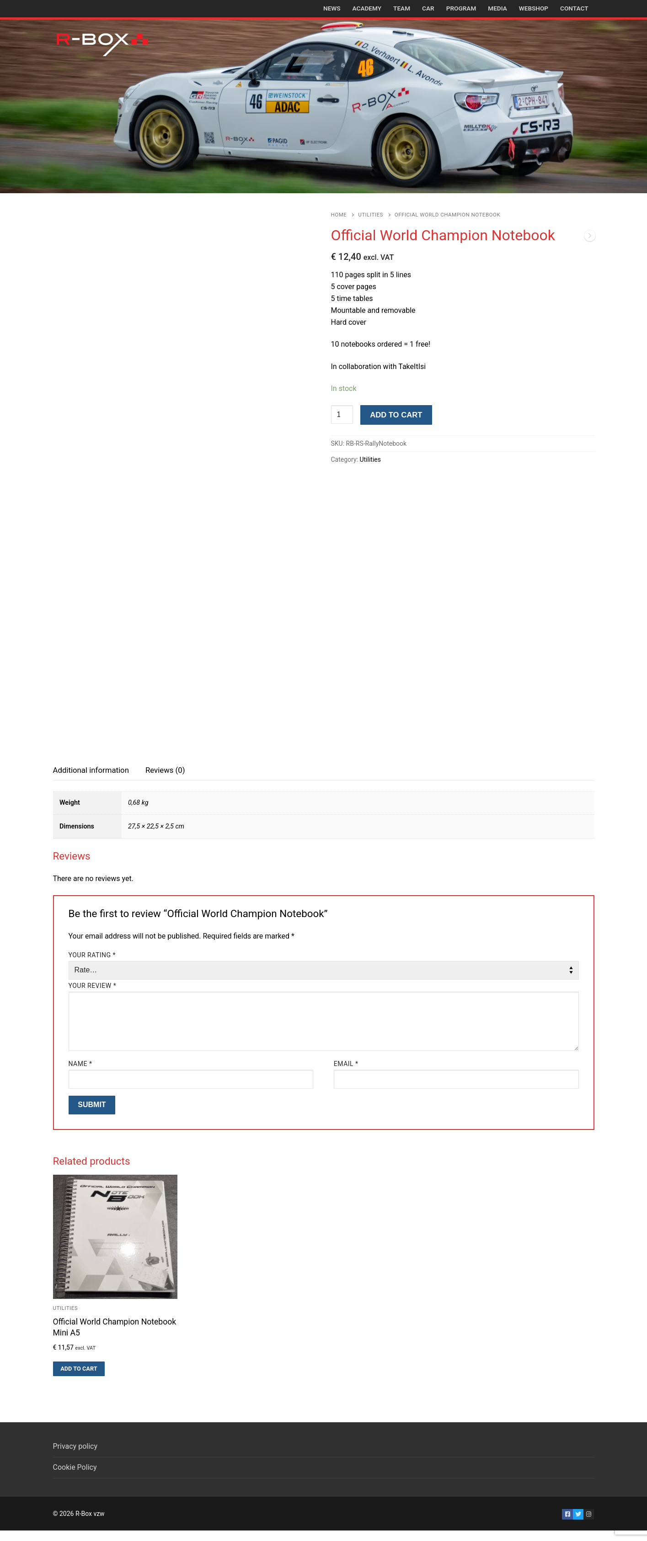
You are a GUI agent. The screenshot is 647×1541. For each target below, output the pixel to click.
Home (339, 214)
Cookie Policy (75, 1477)
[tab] (91, 780)
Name (80, 1074)
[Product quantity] (342, 414)
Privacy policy (75, 1456)
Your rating (92, 965)
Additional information (91, 780)
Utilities (370, 214)
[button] (79, 1379)
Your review (93, 996)
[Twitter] (578, 1524)
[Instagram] (588, 1524)
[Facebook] (567, 1524)
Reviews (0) (165, 780)
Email (346, 1074)
